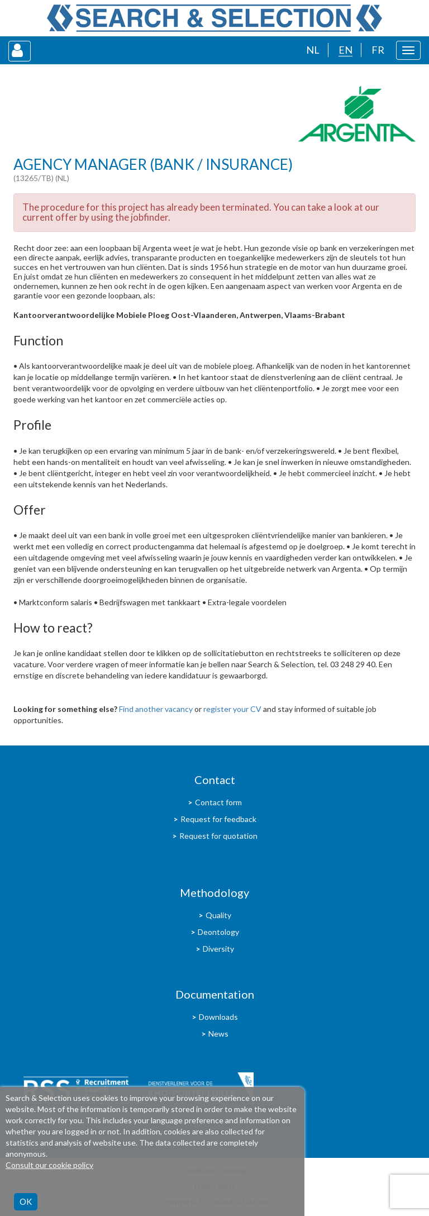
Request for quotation (218, 835)
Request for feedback (218, 819)
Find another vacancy (156, 709)
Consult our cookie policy (49, 1165)
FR (377, 50)
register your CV (232, 709)
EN (345, 50)
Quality (218, 915)
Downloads (218, 1017)
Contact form (218, 802)
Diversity (218, 948)
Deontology (218, 932)
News (218, 1033)
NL (313, 50)
